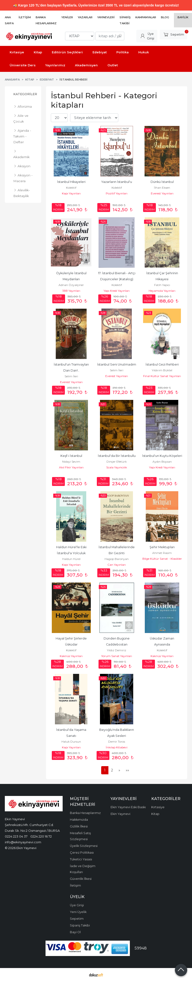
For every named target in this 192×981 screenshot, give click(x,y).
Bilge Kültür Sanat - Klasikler (162, 558)
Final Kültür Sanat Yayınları (162, 376)
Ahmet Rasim (162, 553)
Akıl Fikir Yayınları (71, 467)
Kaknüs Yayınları (71, 656)
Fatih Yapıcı (162, 285)
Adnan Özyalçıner (71, 285)
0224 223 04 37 (16, 836)
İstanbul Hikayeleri (71, 182)
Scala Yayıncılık (116, 467)
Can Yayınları (116, 564)
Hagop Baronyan (117, 559)
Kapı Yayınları (71, 193)
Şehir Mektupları (162, 547)
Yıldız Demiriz (116, 650)
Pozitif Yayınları (116, 193)
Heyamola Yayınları (162, 290)
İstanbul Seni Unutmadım (116, 364)
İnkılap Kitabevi (116, 747)
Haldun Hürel (71, 559)
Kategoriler (25, 94)
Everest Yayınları (162, 193)
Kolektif (71, 187)
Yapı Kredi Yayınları (117, 290)
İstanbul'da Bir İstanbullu (117, 456)
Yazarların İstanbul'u (116, 182)
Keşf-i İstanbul (71, 456)
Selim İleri (71, 376)
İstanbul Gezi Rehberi (162, 364)
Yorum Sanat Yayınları (116, 656)
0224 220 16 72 (41, 836)
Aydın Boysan (162, 461)
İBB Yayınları (71, 290)
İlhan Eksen (162, 187)
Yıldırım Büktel (162, 370)
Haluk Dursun (71, 741)
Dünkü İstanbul (162, 182)
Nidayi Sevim (71, 461)
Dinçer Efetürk (116, 461)
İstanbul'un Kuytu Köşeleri (162, 456)
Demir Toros (116, 741)
